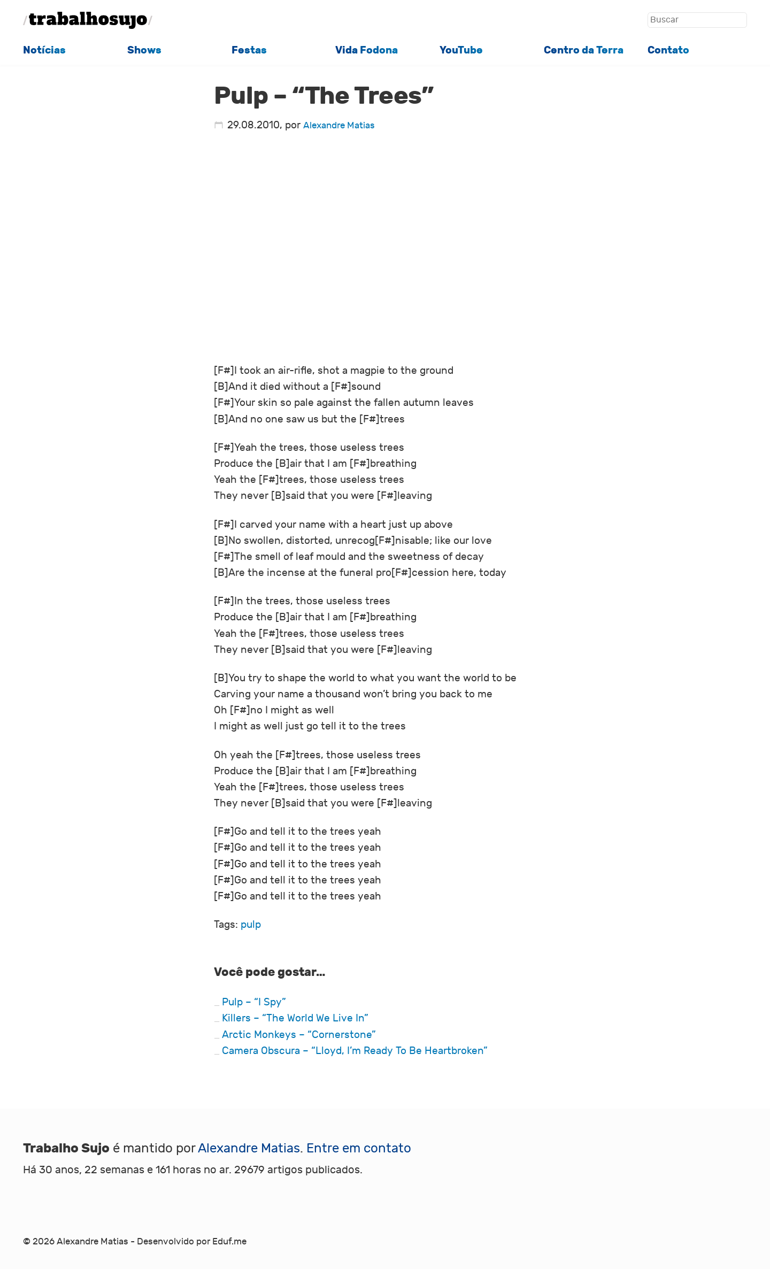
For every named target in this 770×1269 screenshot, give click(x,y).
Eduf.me (229, 1241)
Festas (249, 50)
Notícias (44, 50)
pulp (251, 924)
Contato (668, 50)
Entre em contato (358, 1148)
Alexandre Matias (339, 125)
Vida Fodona (366, 50)
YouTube (461, 50)
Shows (144, 50)
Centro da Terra (583, 50)
